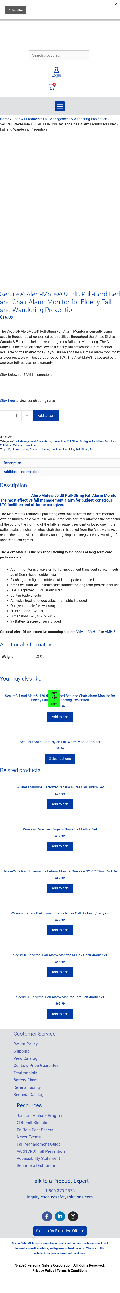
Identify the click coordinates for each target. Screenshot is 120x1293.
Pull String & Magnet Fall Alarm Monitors (91, 439)
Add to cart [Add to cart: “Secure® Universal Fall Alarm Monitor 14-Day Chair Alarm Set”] (60, 970)
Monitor (44, 448)
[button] (60, 106)
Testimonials (25, 1071)
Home (4, 119)
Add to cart (46, 414)
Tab (92, 448)
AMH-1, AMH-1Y (88, 630)
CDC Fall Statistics (33, 1121)
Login (56, 75)
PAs (65, 448)
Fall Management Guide (39, 1142)
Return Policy (25, 1042)
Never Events (29, 1135)
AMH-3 (110, 630)
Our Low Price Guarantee (35, 1064)
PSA (71, 448)
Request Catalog (28, 1093)
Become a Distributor (36, 1164)
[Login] (56, 70)
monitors (56, 448)
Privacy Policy (43, 1269)
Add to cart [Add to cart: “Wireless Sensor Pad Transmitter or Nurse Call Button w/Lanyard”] (60, 928)
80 (8, 448)
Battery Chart (25, 1078)
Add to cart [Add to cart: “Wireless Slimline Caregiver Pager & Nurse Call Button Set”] (60, 803)
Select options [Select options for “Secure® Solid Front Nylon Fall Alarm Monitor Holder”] (60, 757)
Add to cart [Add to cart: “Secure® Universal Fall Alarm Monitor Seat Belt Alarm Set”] (60, 1012)
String (84, 448)
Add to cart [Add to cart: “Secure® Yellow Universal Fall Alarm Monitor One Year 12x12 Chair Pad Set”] (60, 887)
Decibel (34, 448)
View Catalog (25, 1057)
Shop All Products (26, 119)
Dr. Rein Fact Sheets (35, 1128)
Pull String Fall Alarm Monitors (18, 443)
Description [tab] (12, 461)
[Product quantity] (16, 414)
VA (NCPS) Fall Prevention (41, 1149)
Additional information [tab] (21, 470)
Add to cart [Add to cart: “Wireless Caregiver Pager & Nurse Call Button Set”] (60, 845)
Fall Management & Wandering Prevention (75, 119)
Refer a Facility (27, 1086)
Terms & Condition (71, 1269)
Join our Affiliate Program (40, 1114)
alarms (24, 448)
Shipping (21, 1049)
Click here (7, 399)
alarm (15, 448)
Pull (77, 448)
